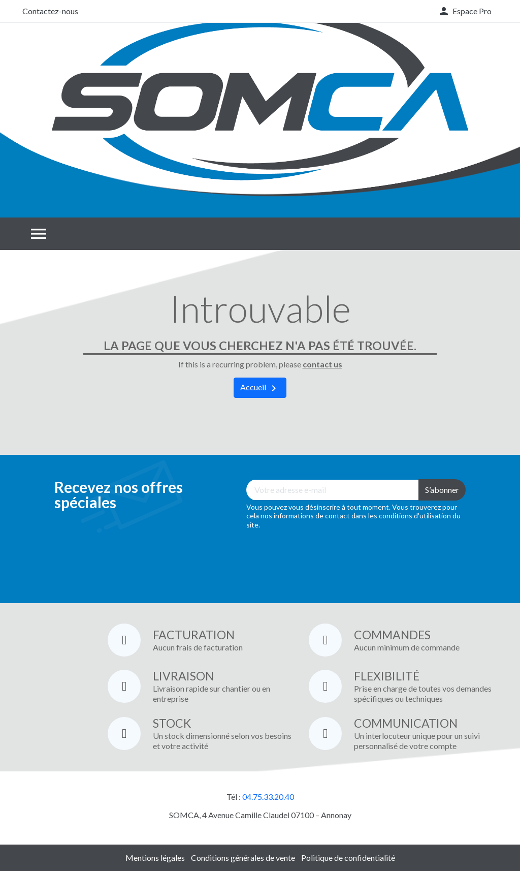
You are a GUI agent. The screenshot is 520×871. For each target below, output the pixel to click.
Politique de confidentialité (348, 857)
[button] (465, 11)
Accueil (260, 388)
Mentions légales (155, 857)
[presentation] (323, 559)
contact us (322, 364)
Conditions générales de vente (243, 857)
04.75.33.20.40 (268, 796)
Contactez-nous (50, 11)
